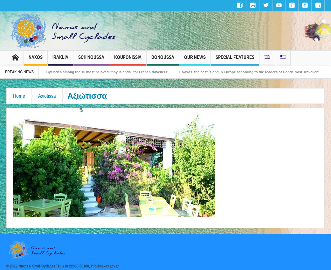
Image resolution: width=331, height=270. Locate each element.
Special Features (235, 60)
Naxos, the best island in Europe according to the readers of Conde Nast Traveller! (254, 72)
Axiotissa (47, 96)
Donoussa (163, 60)
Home (19, 96)
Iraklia (60, 60)
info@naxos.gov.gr (105, 266)
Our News (194, 60)
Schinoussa (91, 60)
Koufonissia (127, 60)
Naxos (35, 60)
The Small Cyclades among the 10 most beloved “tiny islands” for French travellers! (103, 72)
